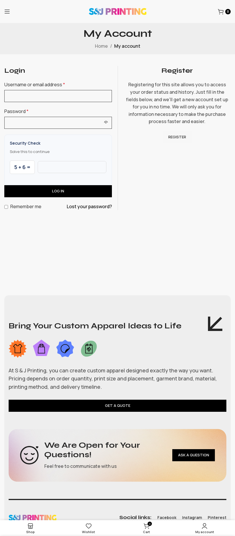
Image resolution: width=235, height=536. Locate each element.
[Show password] (106, 123)
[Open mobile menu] (7, 11)
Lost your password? (89, 206)
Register (177, 136)
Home (101, 46)
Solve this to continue (29, 151)
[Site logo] (117, 11)
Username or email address (34, 84)
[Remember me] (6, 207)
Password (16, 111)
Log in (58, 191)
